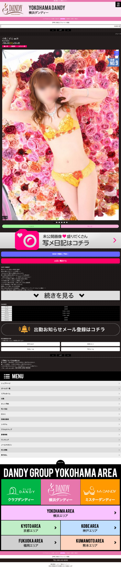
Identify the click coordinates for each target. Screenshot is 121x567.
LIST (60, 30)
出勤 (53, 18)
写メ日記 (62, 18)
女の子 (57, 18)
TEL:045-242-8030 (60, 560)
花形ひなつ (90, 344)
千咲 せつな (90, 349)
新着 (72, 18)
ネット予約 (5, 404)
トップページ (5, 383)
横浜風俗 (53, 564)
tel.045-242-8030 (22, 368)
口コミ (3, 414)
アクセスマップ (6, 429)
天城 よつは (30, 349)
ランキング (5, 440)
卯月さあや (30, 344)
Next (117, 135)
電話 (76, 18)
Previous (3, 135)
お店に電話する (60, 261)
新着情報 (4, 434)
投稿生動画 (5, 419)
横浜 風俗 (56, 0)
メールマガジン (6, 445)
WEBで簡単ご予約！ (60, 254)
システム (4, 424)
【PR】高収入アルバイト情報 (60, 22)
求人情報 (4, 450)
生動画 (68, 18)
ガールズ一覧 (5, 388)
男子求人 (4, 455)
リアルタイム (47, 18)
